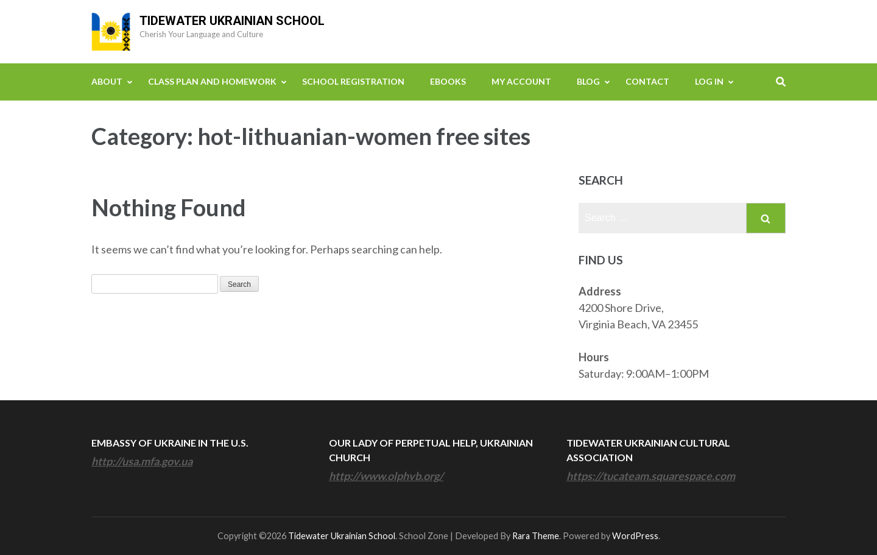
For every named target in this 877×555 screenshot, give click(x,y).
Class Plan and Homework (212, 81)
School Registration (353, 81)
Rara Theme (535, 536)
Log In (709, 81)
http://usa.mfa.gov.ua (141, 461)
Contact (647, 81)
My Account (521, 81)
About (106, 81)
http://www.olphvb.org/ (386, 476)
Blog (588, 81)
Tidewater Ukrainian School (232, 20)
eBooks (448, 81)
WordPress (635, 536)
